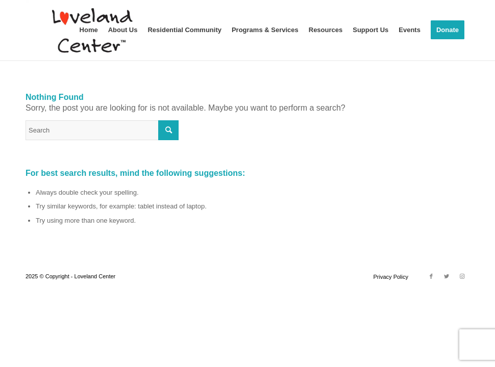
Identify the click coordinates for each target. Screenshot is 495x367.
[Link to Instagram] (461, 276)
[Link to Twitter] (446, 276)
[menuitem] (89, 30)
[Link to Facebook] (431, 276)
